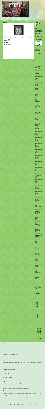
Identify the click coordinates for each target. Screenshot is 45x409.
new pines (36, 205)
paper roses (36, 218)
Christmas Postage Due (37, 112)
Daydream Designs (37, 123)
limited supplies (36, 187)
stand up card (36, 266)
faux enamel (36, 134)
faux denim (36, 133)
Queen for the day (37, 237)
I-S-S (35, 170)
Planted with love (37, 224)
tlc (35, 276)
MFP (35, 194)
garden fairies (36, 147)
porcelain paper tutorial (37, 229)
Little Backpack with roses (39, 338)
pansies (36, 213)
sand (35, 247)
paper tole (36, 219)
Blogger (28, 407)
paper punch (36, 217)
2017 (36, 305)
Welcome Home (37, 288)
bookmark (36, 95)
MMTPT (7, 40)
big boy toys (36, 85)
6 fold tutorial (36, 67)
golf (35, 151)
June (37, 340)
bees (5, 40)
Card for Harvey (38, 326)
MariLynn (40, 23)
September (38, 316)
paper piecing (36, 216)
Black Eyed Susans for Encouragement (37, 88)
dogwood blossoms (37, 124)
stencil (36, 267)
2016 (36, 306)
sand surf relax (36, 248)
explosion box (36, 128)
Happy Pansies (36, 157)
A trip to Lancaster (37, 68)
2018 (36, 304)
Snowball (36, 259)
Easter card (36, 125)
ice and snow (36, 171)
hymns (36, 169)
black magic (36, 89)
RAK (35, 241)
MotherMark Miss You (37, 201)
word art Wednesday (37, 294)
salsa (35, 246)
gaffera (24, 407)
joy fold (36, 177)
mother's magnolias (37, 200)
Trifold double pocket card (39, 332)
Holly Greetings (36, 165)
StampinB (36, 265)
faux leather (36, 135)
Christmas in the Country (37, 111)
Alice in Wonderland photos (38, 74)
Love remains (36, 189)
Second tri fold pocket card (39, 331)
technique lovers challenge (38, 272)
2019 (36, 303)
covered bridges (37, 118)
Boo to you (36, 94)
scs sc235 (36, 252)
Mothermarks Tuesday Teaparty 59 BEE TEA (39, 330)
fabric (36, 129)
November (38, 314)
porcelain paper (36, 228)
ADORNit (36, 72)
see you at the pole (37, 254)
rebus (36, 242)
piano (36, 223)
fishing (36, 139)
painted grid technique (37, 212)
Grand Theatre (36, 152)
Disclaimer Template (17, 354)
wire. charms (36, 292)
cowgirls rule (36, 119)
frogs (35, 145)
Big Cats (36, 86)
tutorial (36, 278)
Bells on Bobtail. (37, 84)
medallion (36, 193)
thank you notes (36, 273)
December (38, 313)
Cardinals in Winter (37, 106)
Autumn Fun (36, 78)
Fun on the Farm (37, 146)
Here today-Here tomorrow (38, 163)
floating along (36, 140)
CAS (35, 107)
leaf (35, 183)
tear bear (36, 271)
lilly (35, 186)
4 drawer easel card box (37, 66)
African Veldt (36, 73)
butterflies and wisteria (37, 101)
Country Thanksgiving (37, 117)
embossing (36, 127)
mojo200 (36, 199)
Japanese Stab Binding (37, 175)
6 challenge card (38, 327)
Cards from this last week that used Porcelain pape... (39, 319)
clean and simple (37, 113)
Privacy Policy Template (12, 354)
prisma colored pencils (37, 230)
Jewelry (36, 176)
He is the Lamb (36, 158)
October (37, 315)
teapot (36, 270)
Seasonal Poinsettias (37, 253)
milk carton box (36, 195)
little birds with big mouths (37, 188)
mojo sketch (36, 198)
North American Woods (37, 206)
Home (19, 60)
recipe (36, 243)
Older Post (32, 60)
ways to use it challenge (37, 287)
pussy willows (36, 236)
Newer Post (4, 60)
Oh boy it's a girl (37, 207)
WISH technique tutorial (37, 293)
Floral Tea (36, 141)
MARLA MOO (38, 337)
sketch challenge (37, 258)
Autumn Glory (36, 79)
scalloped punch (37, 249)
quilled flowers (9, 40)
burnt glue (36, 99)
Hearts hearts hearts (37, 159)
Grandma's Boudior (37, 153)
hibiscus (36, 164)
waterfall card (36, 286)
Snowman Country (37, 261)
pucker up (36, 231)
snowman (36, 260)
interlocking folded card (37, 174)
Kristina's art (36, 181)
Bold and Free (36, 93)
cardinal (36, 105)
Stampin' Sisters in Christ (37, 264)
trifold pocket (36, 277)
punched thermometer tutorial (38, 235)
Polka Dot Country (37, 225)
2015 (36, 307)
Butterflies (36, 100)
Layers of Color (36, 182)
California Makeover (38, 336)
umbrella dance (36, 279)
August (37, 317)
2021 (36, 301)
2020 (36, 302)
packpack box (36, 211)
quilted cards (36, 240)
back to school (36, 80)
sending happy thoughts (37, 255)
